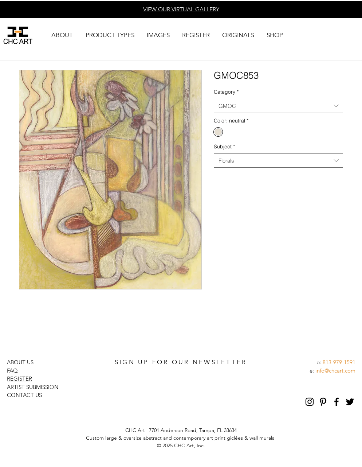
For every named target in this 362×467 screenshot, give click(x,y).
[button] (62, 35)
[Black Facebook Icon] (336, 401)
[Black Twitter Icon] (350, 401)
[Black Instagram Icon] (309, 401)
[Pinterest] (323, 401)
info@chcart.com (335, 370)
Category (226, 92)
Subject (224, 146)
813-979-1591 (339, 362)
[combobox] (278, 106)
